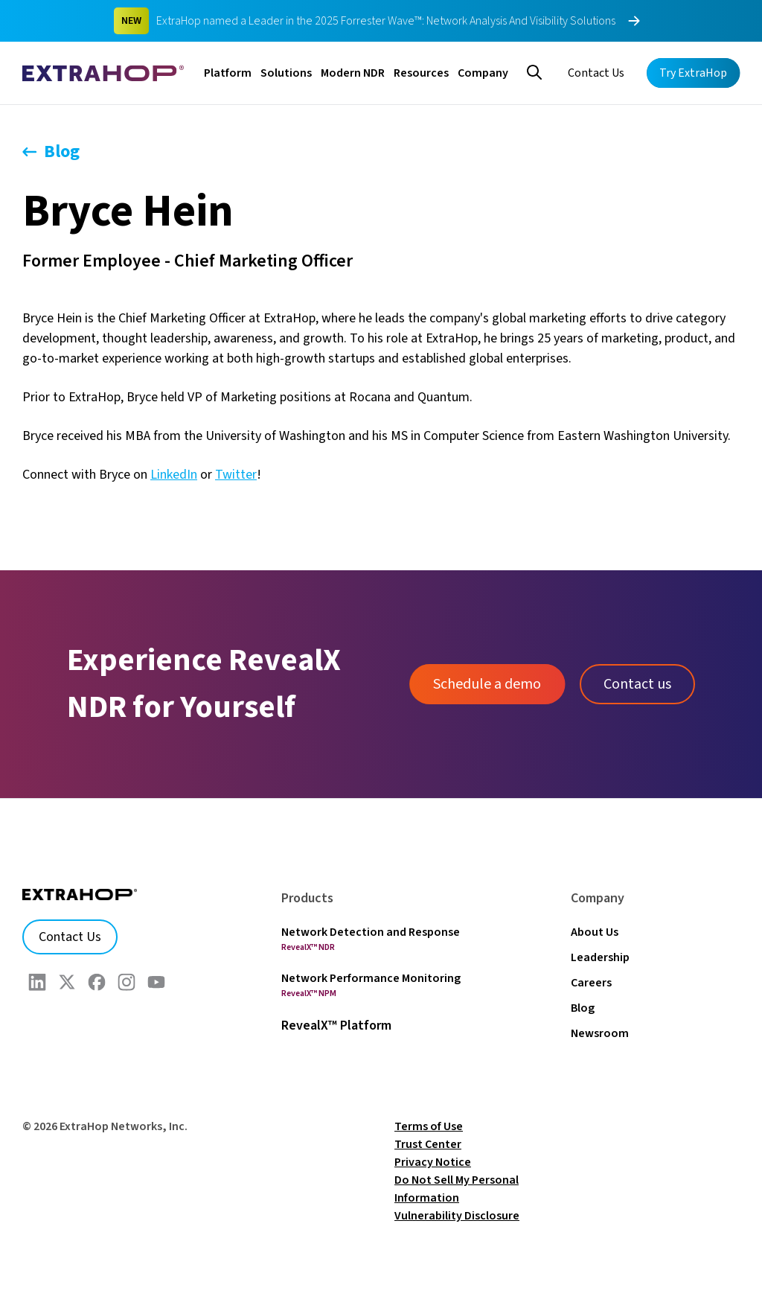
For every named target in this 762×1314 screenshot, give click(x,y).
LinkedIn (173, 474)
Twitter (236, 474)
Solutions (286, 73)
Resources (421, 73)
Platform (228, 73)
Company (483, 73)
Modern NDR (353, 73)
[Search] (534, 71)
